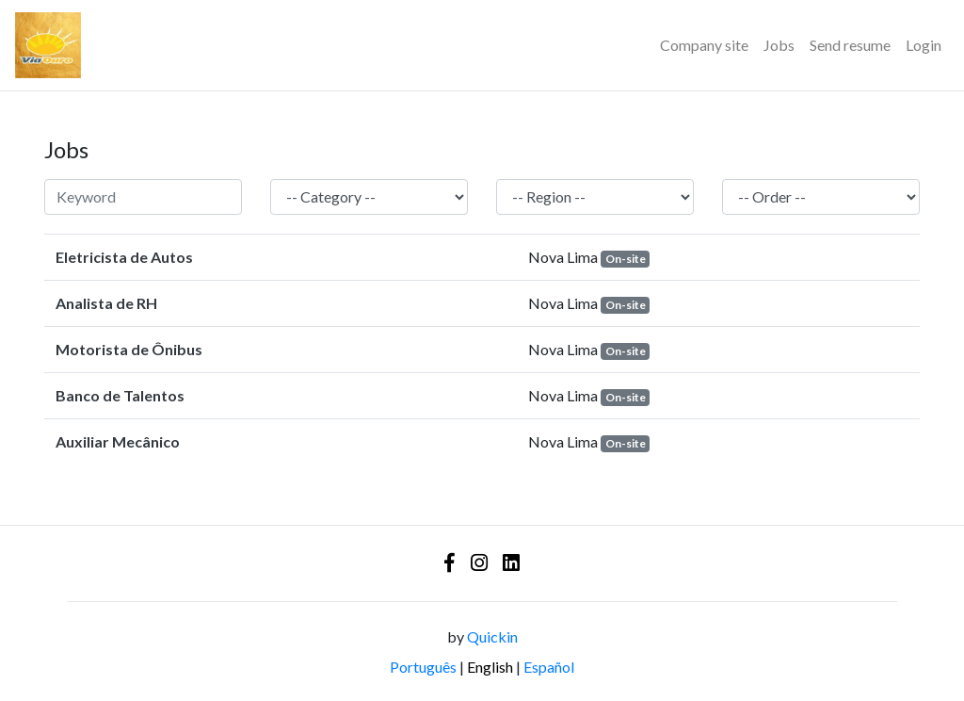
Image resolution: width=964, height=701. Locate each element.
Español (548, 667)
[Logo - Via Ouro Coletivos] (48, 45)
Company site (704, 45)
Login (923, 45)
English (490, 667)
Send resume (850, 45)
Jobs (779, 45)
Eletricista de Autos (124, 257)
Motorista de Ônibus (129, 349)
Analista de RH (106, 303)
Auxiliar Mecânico (118, 441)
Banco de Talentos (120, 395)
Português (423, 667)
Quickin (492, 636)
